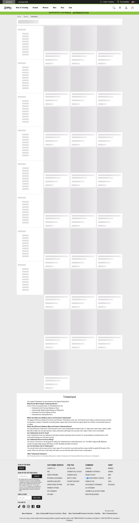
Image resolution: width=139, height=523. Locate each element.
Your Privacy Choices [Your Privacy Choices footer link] (94, 478)
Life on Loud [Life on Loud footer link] (71, 468)
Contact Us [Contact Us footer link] (51, 468)
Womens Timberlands (92, 456)
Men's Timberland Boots (110, 513)
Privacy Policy (22, 486)
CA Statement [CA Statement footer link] (90, 488)
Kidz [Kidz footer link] (109, 478)
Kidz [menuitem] (56, 7)
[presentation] (20, 7)
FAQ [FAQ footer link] (48, 471)
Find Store (36, 498)
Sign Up (21, 468)
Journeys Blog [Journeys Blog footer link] (72, 475)
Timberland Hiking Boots (49, 456)
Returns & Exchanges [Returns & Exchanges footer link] (54, 478)
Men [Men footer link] (109, 475)
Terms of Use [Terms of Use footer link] (89, 481)
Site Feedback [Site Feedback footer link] (52, 491)
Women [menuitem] (41, 7)
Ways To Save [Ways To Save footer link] (71, 478)
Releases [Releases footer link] (111, 484)
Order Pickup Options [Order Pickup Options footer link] (54, 484)
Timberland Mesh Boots (77, 456)
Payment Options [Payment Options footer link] (53, 488)
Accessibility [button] (122, 2)
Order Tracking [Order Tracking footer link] (52, 475)
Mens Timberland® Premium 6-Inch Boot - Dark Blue (84, 513)
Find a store (22, 494)
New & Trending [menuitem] (20, 7)
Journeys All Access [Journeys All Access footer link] (74, 471)
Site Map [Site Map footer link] (50, 494)
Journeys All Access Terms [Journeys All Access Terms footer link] (95, 491)
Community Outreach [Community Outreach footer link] (92, 471)
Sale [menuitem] (62, 7)
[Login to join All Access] (60, 13)
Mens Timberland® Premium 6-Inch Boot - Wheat (51, 513)
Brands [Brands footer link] (110, 468)
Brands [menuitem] (32, 7)
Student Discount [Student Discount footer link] (73, 481)
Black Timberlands (63, 456)
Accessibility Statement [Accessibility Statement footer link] (93, 484)
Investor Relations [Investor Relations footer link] (92, 494)
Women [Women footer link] (110, 471)
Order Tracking (106, 2)
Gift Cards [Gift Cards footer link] (70, 484)
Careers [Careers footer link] (88, 468)
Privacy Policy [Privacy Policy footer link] (90, 475)
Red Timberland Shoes (34, 456)
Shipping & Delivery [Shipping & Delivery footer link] (53, 481)
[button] (133, 2)
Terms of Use (32, 485)
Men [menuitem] (48, 7)
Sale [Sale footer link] (109, 481)
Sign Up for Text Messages (27, 473)
